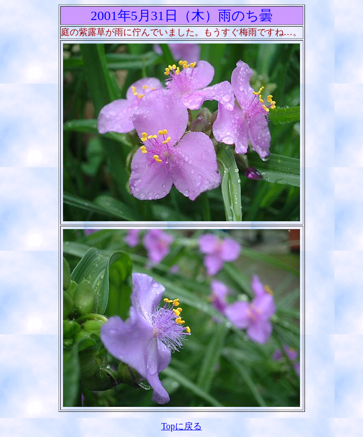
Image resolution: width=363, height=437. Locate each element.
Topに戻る (181, 426)
